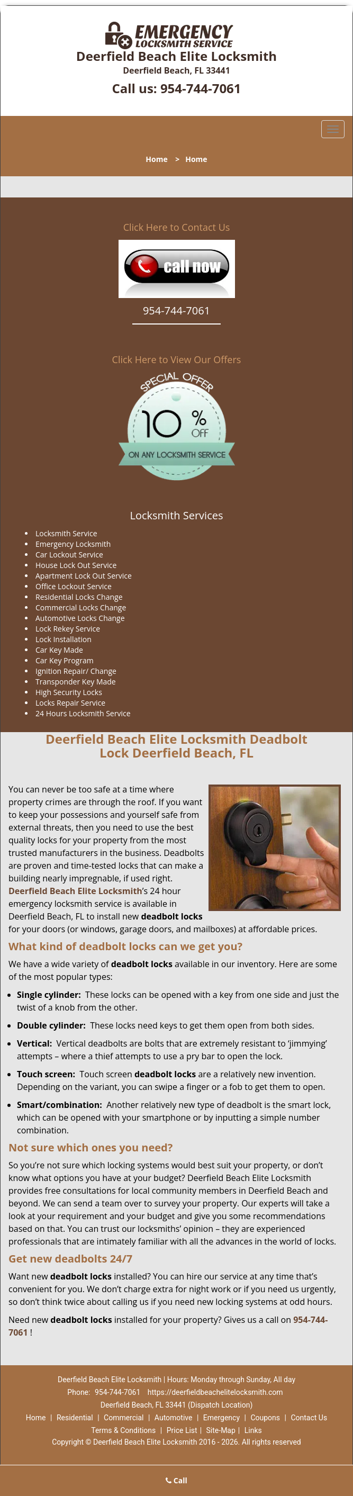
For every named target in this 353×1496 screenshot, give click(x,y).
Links (253, 1430)
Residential (75, 1417)
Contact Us (309, 1417)
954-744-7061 (200, 88)
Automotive (174, 1417)
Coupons (265, 1417)
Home (156, 159)
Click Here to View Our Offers (176, 359)
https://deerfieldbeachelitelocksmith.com (215, 1392)
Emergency (221, 1417)
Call (176, 1480)
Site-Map (221, 1430)
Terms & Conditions (123, 1430)
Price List (182, 1430)
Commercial (123, 1417)
